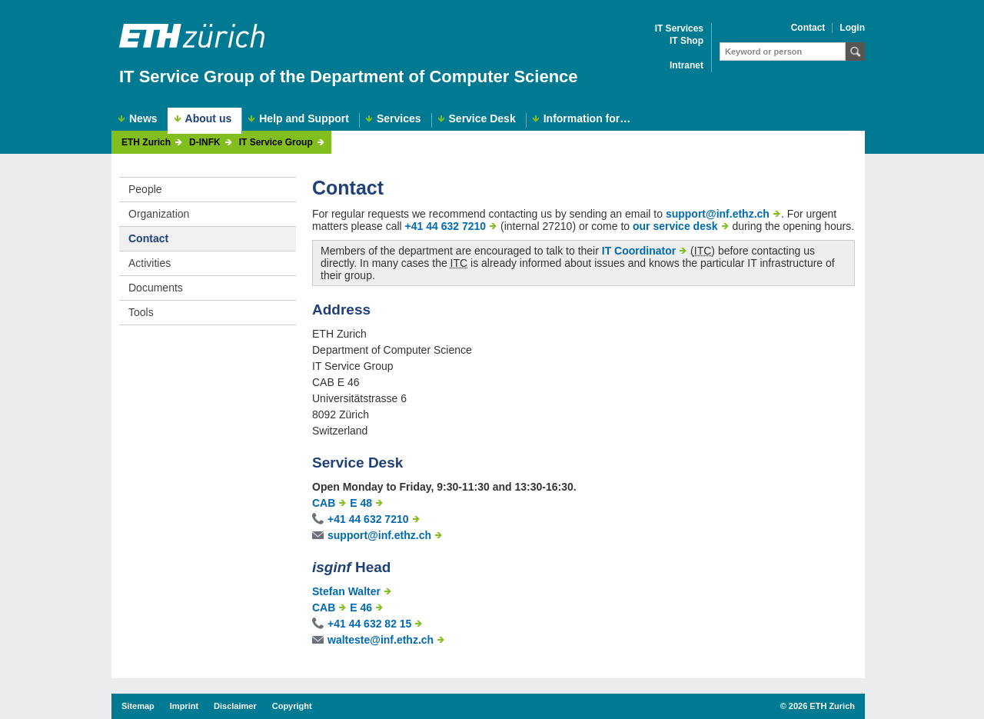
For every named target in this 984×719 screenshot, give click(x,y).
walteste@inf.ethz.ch (380, 640)
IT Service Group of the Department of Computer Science (348, 76)
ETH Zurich (146, 143)
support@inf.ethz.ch (718, 214)
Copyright (292, 706)
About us (208, 118)
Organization (158, 214)
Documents (155, 287)
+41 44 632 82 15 (369, 623)
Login (852, 28)
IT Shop (686, 41)
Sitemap (138, 706)
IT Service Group (276, 143)
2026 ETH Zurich (822, 706)
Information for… (587, 119)
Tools (141, 312)
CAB (323, 503)
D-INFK (205, 143)
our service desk (675, 226)
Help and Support (304, 119)
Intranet (686, 66)
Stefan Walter (346, 591)
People (145, 189)
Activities (149, 263)
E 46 (361, 607)
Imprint (184, 706)
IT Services (679, 29)
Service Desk (482, 119)
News (143, 119)
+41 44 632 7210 (446, 226)
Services (399, 119)
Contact (808, 28)
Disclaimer (235, 706)
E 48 (361, 503)
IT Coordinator (639, 251)
